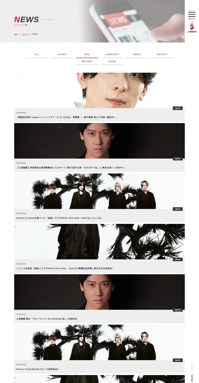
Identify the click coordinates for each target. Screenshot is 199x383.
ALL (37, 54)
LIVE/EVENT (112, 54)
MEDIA (137, 54)
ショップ (74, 376)
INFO (87, 54)
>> (135, 272)
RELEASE (87, 61)
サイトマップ (61, 376)
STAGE (112, 61)
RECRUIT (162, 54)
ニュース (28, 34)
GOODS (62, 54)
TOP (16, 34)
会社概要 (47, 376)
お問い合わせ (87, 376)
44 (122, 272)
